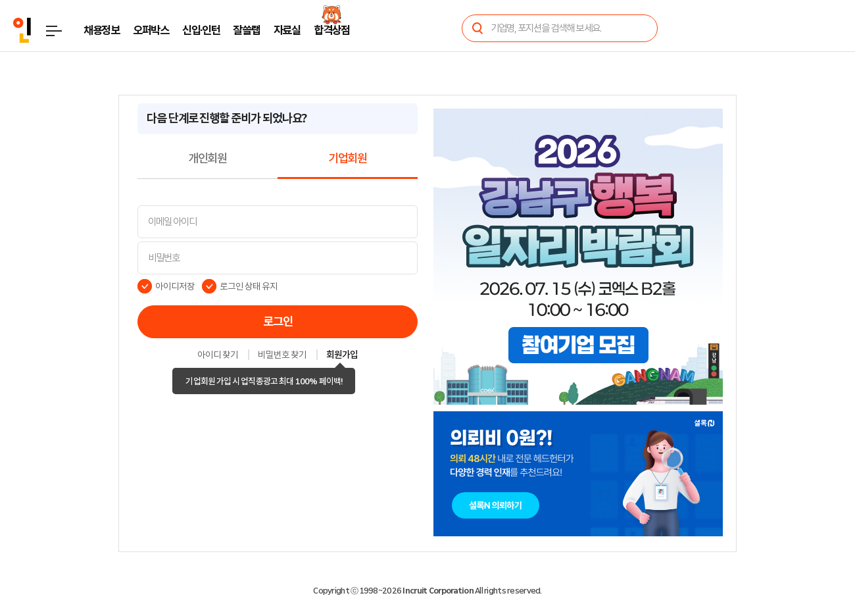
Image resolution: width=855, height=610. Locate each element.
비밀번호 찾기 (282, 355)
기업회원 (347, 158)
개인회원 (207, 158)
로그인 (278, 322)
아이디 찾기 (217, 355)
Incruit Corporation (438, 591)
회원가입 (342, 355)
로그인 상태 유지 (249, 286)
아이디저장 (175, 286)
